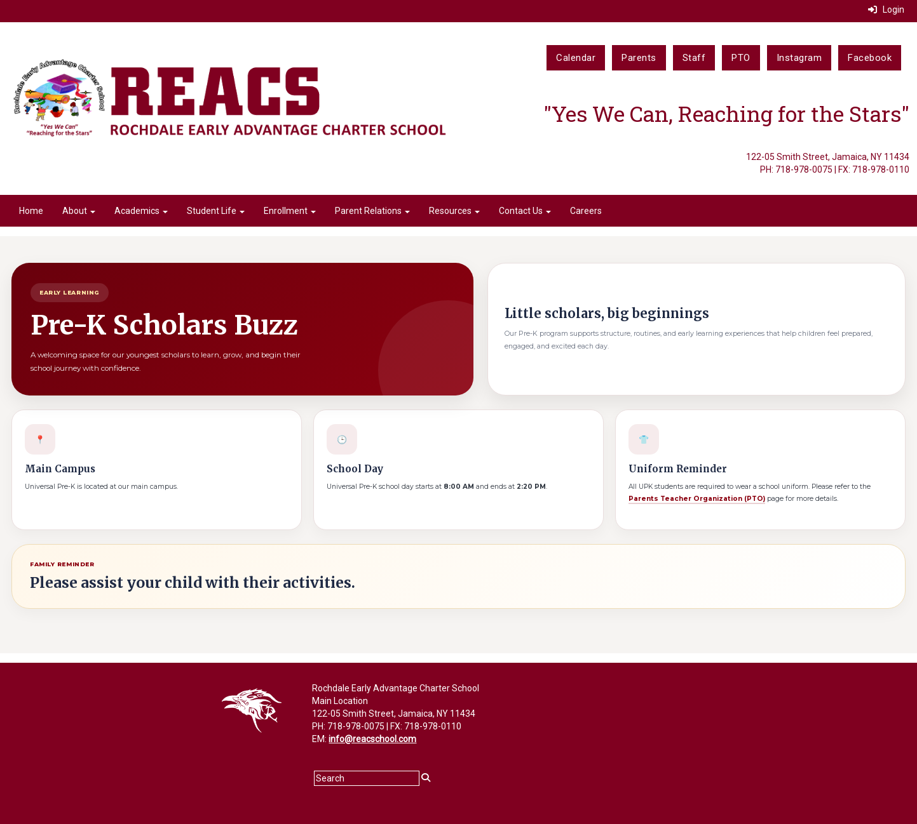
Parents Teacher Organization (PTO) (696, 499)
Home (31, 211)
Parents (639, 57)
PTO (741, 57)
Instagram (799, 57)
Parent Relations (372, 211)
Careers (586, 211)
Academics (141, 211)
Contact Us (525, 211)
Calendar (575, 57)
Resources (454, 211)
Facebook (870, 57)
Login (886, 9)
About (78, 211)
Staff (694, 57)
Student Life (216, 211)
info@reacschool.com (372, 739)
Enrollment (290, 211)
